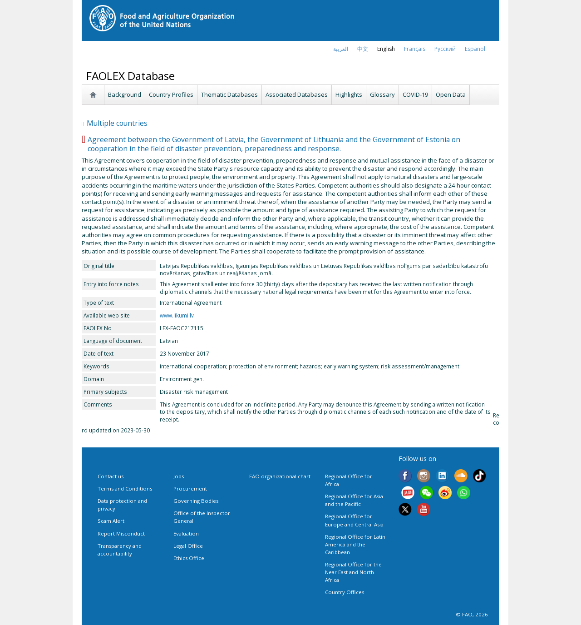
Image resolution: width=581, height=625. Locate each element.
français (414, 49)
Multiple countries (115, 123)
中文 (362, 49)
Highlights (348, 94)
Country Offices (344, 592)
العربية (340, 49)
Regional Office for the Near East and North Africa (353, 572)
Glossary (382, 94)
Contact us (110, 476)
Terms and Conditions (125, 488)
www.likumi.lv (177, 315)
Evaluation (186, 533)
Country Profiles (171, 94)
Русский (445, 49)
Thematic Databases (229, 94)
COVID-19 (415, 94)
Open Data (451, 94)
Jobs (178, 476)
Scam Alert (111, 520)
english (386, 49)
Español (475, 49)
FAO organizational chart (279, 476)
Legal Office (188, 545)
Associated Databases (297, 94)
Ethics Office (188, 558)
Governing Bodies (195, 500)
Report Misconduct (121, 533)
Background (124, 94)
